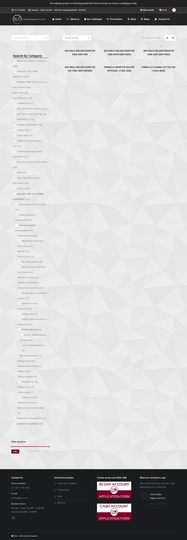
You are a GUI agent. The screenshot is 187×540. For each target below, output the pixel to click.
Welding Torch (28, 397)
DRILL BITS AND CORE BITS (29, 109)
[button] (151, 503)
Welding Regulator (25, 376)
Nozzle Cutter (23, 256)
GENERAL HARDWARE (27, 125)
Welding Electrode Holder (28, 288)
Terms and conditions (67, 483)
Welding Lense (28, 314)
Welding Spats (23, 392)
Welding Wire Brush (26, 402)
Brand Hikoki (18, 93)
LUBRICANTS (23, 135)
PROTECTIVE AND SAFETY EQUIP (32, 162)
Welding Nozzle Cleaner (28, 366)
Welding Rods (28, 382)
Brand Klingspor (20, 98)
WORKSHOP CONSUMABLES (30, 418)
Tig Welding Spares (30, 262)
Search (46, 38)
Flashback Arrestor (26, 236)
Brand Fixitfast (19, 87)
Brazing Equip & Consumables (32, 204)
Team (59, 496)
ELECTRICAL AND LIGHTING (29, 114)
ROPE (19, 172)
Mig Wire (21, 251)
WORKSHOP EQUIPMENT (28, 424)
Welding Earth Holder (26, 282)
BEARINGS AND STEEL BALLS (30, 82)
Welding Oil (22, 371)
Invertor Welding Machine (33, 345)
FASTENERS (22, 119)
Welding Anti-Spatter (26, 277)
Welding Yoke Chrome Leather (31, 408)
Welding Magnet (24, 361)
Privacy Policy (63, 490)
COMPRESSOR (23, 103)
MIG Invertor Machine (29, 356)
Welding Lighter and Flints (33, 319)
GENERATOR (22, 130)
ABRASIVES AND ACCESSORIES (31, 61)
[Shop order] (77, 38)
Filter (15, 452)
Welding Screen (24, 387)
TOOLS (20, 188)
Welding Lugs (23, 324)
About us (61, 503)
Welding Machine (30, 329)
